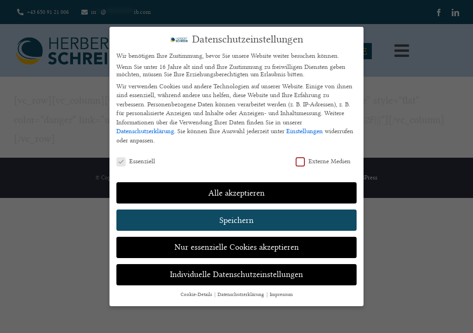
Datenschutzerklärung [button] (242, 294)
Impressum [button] (281, 294)
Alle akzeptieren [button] (236, 192)
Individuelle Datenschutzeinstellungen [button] (236, 274)
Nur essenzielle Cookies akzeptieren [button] (237, 247)
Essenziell (135, 161)
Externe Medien (323, 161)
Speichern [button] (236, 220)
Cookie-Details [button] (197, 294)
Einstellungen (304, 131)
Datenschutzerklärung (145, 131)
